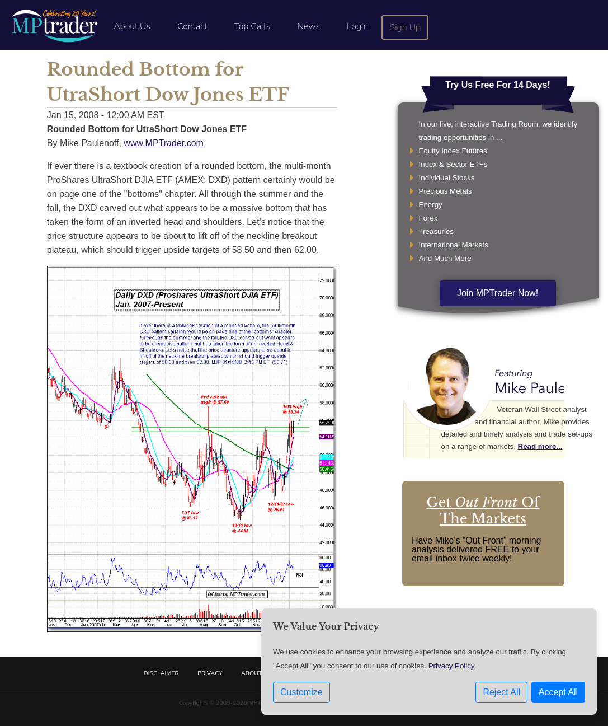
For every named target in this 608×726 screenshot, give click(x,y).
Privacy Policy (451, 666)
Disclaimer (161, 673)
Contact (192, 26)
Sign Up (405, 27)
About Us (132, 26)
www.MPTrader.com (164, 143)
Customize (301, 692)
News (308, 26)
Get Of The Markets (483, 510)
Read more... (540, 446)
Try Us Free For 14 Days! (497, 85)
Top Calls (252, 26)
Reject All (501, 692)
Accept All (558, 692)
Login (357, 26)
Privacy (209, 673)
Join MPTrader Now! (497, 293)
